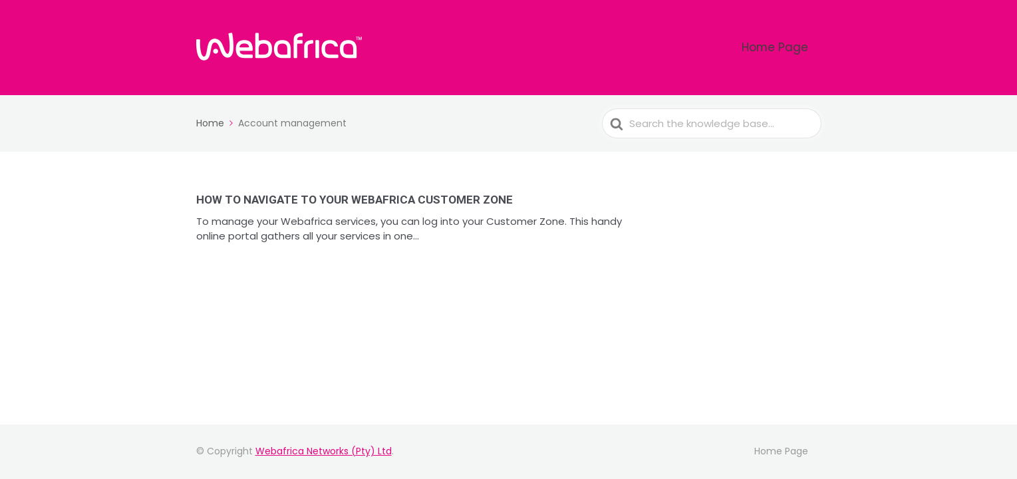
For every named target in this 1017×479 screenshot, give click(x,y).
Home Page (787, 48)
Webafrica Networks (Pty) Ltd (323, 451)
